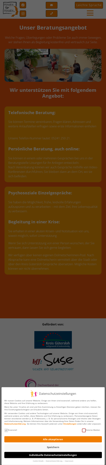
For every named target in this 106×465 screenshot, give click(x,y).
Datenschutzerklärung (15, 422)
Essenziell (10, 428)
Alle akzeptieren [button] (53, 437)
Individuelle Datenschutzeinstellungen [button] (53, 453)
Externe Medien (91, 428)
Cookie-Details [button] (38, 459)
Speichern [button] (53, 445)
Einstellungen (70, 422)
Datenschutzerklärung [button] (54, 459)
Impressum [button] (69, 459)
